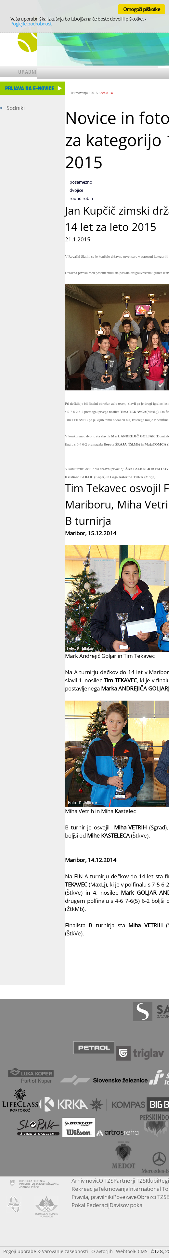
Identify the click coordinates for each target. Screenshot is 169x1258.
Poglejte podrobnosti (31, 23)
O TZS (106, 1180)
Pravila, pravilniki (92, 1197)
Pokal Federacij (91, 1205)
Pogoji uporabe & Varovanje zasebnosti (45, 1251)
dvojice (76, 190)
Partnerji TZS (129, 1180)
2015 (94, 93)
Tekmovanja (79, 93)
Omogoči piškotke (141, 9)
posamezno (81, 182)
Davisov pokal (127, 1205)
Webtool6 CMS (132, 1251)
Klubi (152, 1180)
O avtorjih (102, 1251)
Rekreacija (85, 1188)
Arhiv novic (85, 1180)
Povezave (125, 1197)
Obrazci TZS (151, 1197)
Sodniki (15, 108)
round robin (81, 198)
